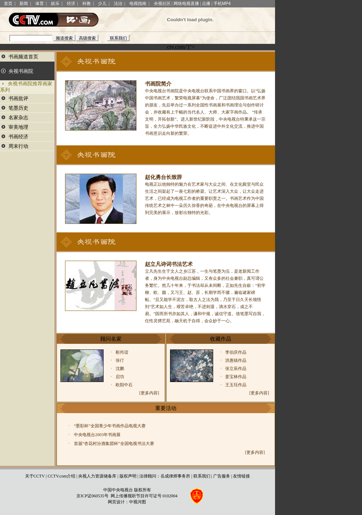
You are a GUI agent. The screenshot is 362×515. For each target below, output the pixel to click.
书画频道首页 (23, 56)
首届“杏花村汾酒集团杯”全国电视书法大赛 (114, 443)
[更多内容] (149, 392)
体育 (39, 3)
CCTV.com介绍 (61, 476)
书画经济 (18, 136)
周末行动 (18, 146)
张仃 (120, 360)
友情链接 (241, 476)
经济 (71, 3)
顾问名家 (111, 339)
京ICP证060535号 (92, 495)
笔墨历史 (18, 108)
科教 (86, 3)
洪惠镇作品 (235, 360)
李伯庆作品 (235, 352)
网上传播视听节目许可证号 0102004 (144, 495)
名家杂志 (18, 117)
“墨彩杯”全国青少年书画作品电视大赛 (110, 425)
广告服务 (221, 476)
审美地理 (18, 127)
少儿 (102, 3)
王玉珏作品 (235, 384)
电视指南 (137, 3)
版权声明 (127, 476)
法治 (118, 3)
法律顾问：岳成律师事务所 (164, 476)
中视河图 (137, 501)
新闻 (23, 3)
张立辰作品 (235, 368)
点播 (206, 3)
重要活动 (165, 408)
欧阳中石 (124, 384)
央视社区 (162, 3)
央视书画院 (20, 71)
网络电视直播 (186, 3)
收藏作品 (220, 339)
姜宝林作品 (235, 376)
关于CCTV (35, 476)
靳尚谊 (122, 352)
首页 (8, 3)
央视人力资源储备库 (97, 476)
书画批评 (18, 98)
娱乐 (55, 3)
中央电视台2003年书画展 (97, 434)
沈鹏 (120, 368)
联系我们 (201, 476)
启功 (120, 376)
